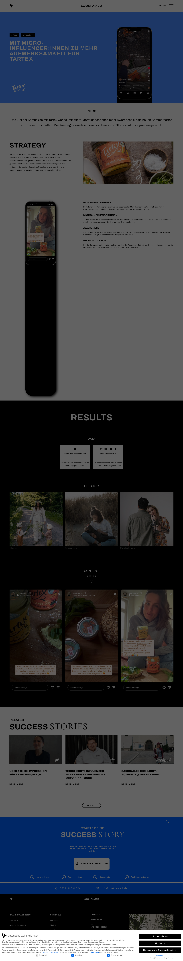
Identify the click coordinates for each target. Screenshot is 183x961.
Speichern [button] (160, 943)
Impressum (171, 958)
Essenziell (41, 955)
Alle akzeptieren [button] (160, 936)
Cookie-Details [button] (150, 958)
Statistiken (76, 955)
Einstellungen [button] (160, 955)
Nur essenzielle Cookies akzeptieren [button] (160, 950)
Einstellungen (94, 952)
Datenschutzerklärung (50, 952)
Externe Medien (114, 955)
